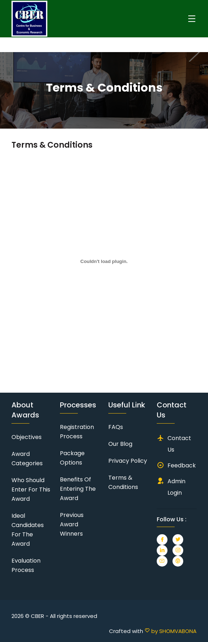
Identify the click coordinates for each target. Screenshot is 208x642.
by (171, 631)
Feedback (181, 465)
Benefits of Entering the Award (78, 488)
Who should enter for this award (30, 489)
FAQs (115, 427)
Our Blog (120, 444)
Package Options (72, 458)
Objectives (26, 437)
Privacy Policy (127, 461)
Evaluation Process (26, 565)
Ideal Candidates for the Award (27, 530)
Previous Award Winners (72, 524)
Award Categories (27, 458)
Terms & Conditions (123, 482)
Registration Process (77, 431)
